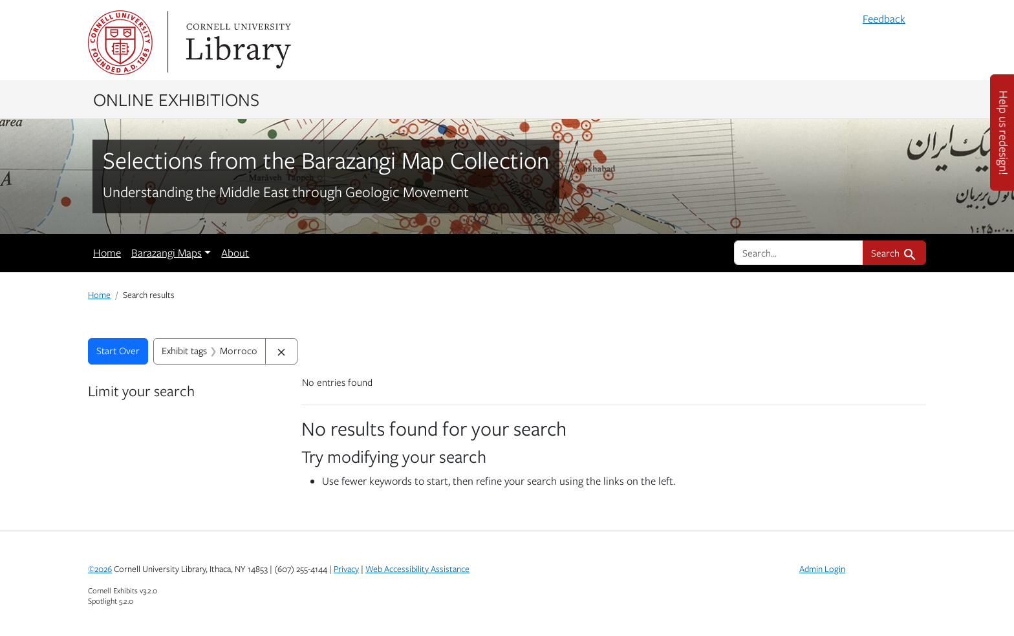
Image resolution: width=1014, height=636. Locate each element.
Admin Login (822, 569)
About (235, 253)
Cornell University (120, 42)
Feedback (884, 19)
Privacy (346, 569)
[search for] (798, 252)
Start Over (118, 350)
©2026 (100, 569)
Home (107, 253)
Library (236, 42)
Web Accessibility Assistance (417, 569)
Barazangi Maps (166, 253)
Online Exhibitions (176, 99)
